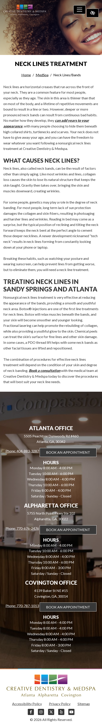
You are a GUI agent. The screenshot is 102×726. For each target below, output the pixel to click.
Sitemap (84, 704)
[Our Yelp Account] (61, 714)
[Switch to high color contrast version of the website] (92, 13)
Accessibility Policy (27, 704)
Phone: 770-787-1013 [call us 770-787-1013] (22, 606)
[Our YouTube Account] (71, 714)
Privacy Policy (59, 704)
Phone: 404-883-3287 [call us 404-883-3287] (22, 451)
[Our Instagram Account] (41, 714)
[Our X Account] (51, 714)
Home (26, 75)
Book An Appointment (68, 452)
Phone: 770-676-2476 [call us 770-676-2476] (22, 528)
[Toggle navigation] (79, 9)
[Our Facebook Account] (30, 714)
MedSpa (42, 75)
